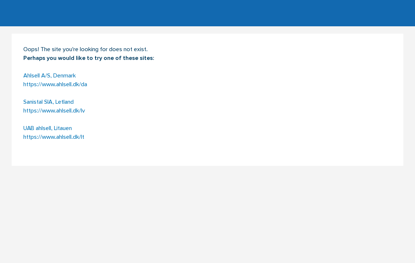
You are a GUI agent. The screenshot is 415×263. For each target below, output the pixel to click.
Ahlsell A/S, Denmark (49, 76)
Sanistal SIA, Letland (48, 102)
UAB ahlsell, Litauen (47, 128)
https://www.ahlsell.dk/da (55, 84)
